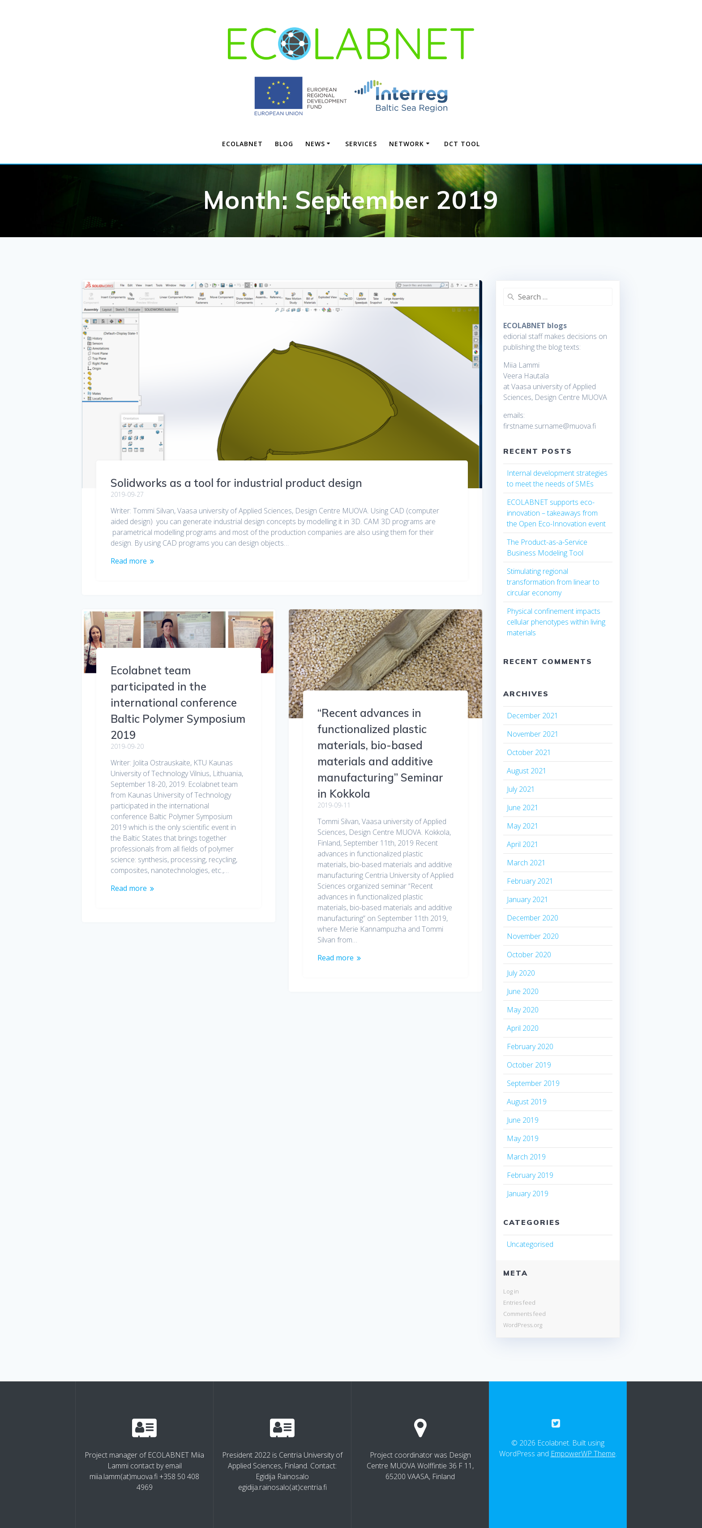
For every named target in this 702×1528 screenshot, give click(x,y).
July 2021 (521, 789)
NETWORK (406, 143)
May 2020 (523, 1010)
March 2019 (526, 1157)
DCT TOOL (462, 143)
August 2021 (527, 771)
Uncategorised (530, 1244)
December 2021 (532, 716)
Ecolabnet (242, 143)
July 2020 (521, 973)
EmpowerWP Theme (583, 1454)
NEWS (315, 143)
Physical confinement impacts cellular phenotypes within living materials (556, 622)
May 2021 (523, 826)
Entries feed (519, 1302)
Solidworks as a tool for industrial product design (236, 483)
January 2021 (527, 899)
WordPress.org (522, 1325)
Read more (129, 561)
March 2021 (526, 863)
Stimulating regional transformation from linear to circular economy (553, 582)
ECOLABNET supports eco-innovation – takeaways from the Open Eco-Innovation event (556, 513)
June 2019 (523, 1120)
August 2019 (527, 1102)
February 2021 (530, 881)
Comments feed (524, 1314)
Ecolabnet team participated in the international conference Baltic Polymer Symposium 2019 (178, 703)
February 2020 (530, 1046)
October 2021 (529, 752)
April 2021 (523, 844)
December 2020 (532, 918)
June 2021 (523, 807)
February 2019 (530, 1175)
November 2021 (533, 734)
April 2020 (523, 1028)
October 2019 (529, 1065)
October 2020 (529, 954)
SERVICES (361, 143)
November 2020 (533, 936)
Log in (511, 1291)
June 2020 (523, 991)
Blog (284, 143)
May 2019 (523, 1138)
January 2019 (527, 1193)
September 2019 (533, 1083)
